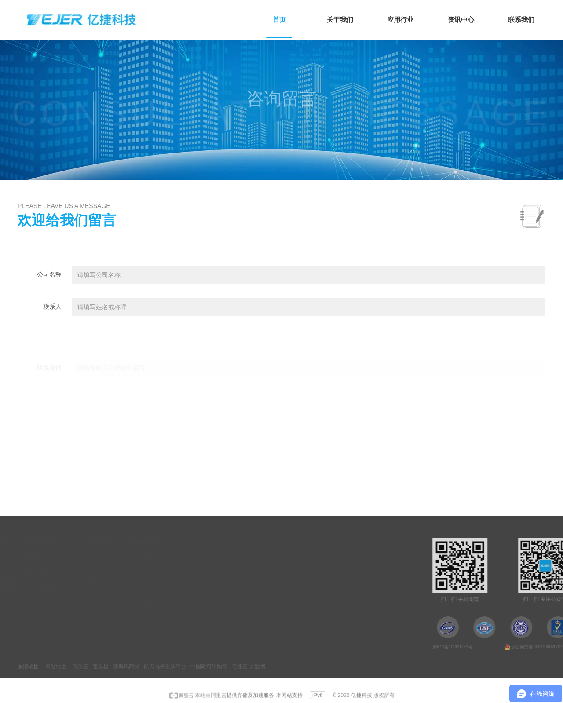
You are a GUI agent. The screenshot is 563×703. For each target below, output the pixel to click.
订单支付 (213, 604)
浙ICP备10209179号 (508, 647)
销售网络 (213, 560)
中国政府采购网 (208, 666)
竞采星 (101, 666)
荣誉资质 (62, 590)
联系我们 (62, 604)
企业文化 (62, 575)
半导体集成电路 (116, 560)
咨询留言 (213, 575)
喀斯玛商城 (126, 666)
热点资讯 (169, 560)
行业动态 (169, 590)
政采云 (80, 666)
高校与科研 (110, 575)
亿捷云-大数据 (248, 666)
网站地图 (55, 666)
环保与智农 (110, 590)
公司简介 (62, 560)
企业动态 (169, 575)
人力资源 (213, 590)
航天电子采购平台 (165, 666)
